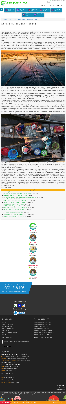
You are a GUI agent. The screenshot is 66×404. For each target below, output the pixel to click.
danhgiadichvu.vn (15, 379)
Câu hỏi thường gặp (7, 326)
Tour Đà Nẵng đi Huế (18, 394)
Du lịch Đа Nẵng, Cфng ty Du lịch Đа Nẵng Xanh (16, 341)
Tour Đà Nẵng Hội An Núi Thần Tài (42, 334)
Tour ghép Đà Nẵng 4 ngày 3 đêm (42, 324)
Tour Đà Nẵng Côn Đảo (19, 392)
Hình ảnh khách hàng (7, 324)
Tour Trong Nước (9, 10)
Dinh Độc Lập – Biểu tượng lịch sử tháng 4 (14, 202)
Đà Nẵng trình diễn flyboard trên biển (13, 206)
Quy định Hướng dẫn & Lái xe (9, 332)
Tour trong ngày (44, 10)
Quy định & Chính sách (8, 328)
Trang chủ (42, 5)
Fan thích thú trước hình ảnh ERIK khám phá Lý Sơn (17, 193)
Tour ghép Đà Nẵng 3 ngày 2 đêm (42, 322)
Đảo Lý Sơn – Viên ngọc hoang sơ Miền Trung (15, 200)
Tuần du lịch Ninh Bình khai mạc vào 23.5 (14, 192)
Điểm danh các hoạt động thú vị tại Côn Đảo (15, 207)
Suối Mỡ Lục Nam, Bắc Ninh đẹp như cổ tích (15, 214)
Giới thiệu (56, 5)
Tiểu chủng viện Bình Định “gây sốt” (13, 212)
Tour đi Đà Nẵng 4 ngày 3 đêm (54, 392)
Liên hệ (62, 5)
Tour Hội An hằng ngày (29, 394)
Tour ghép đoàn (55, 10)
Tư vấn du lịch (5, 330)
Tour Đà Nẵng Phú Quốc (7, 392)
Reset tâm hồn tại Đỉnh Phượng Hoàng (13, 204)
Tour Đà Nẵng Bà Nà (31, 392)
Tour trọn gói (32, 10)
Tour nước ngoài (21, 10)
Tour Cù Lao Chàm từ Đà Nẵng (41, 328)
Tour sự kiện (26, 14)
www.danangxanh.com (11, 370)
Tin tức (49, 5)
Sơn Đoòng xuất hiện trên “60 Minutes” (13, 216)
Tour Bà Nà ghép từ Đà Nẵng (41, 326)
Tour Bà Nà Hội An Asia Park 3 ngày (43, 330)
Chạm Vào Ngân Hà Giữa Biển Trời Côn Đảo (15, 195)
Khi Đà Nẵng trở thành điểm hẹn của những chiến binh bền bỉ (19, 197)
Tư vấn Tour (39, 14)
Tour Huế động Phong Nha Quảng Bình (43, 332)
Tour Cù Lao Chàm (41, 392)
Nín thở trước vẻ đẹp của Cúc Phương (13, 209)
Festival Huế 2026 (8, 199)
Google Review (15, 382)
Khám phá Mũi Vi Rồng (9, 211)
